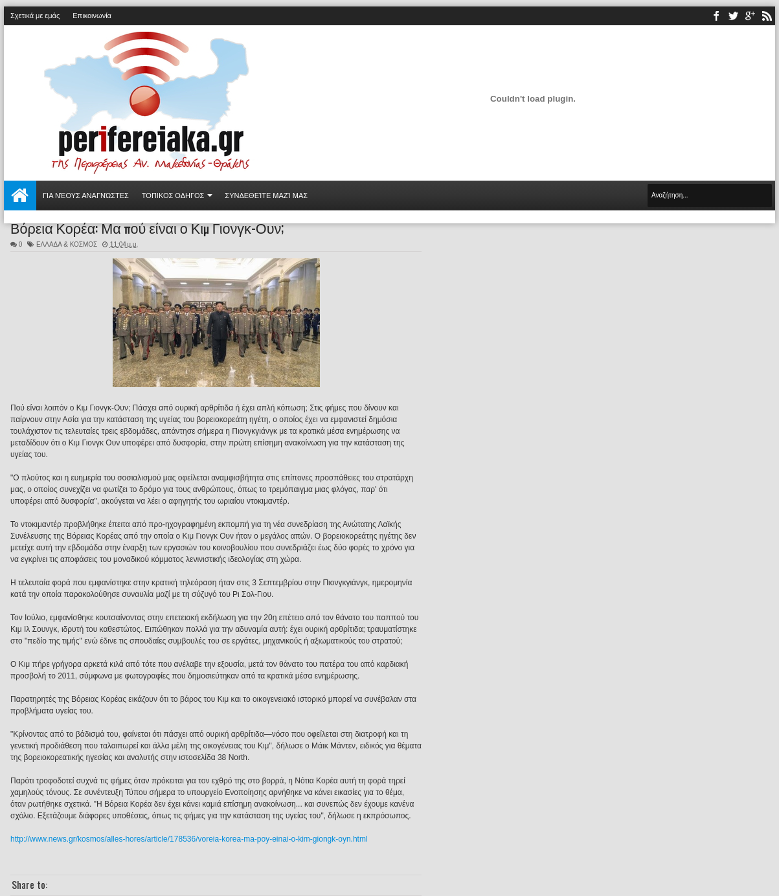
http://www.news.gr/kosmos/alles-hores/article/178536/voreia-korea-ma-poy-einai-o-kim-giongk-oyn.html (189, 839)
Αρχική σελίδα (20, 195)
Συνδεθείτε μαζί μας (266, 195)
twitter (733, 15)
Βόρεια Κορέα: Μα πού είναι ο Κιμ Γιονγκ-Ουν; (147, 227)
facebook (716, 15)
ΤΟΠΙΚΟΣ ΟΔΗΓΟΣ (173, 195)
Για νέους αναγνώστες (86, 195)
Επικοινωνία (92, 15)
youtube (749, 15)
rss (766, 15)
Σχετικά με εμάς (35, 15)
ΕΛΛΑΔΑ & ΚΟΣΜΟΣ (66, 244)
